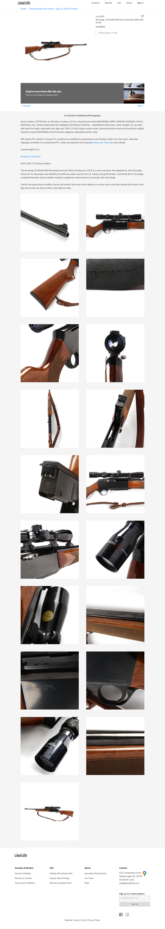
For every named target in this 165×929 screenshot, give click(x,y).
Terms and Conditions (25, 883)
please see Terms (101, 142)
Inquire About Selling (59, 878)
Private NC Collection (30, 156)
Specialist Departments (95, 873)
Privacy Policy (93, 920)
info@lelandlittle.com (129, 883)
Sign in (140, 3)
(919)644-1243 (126, 879)
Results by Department (61, 883)
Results (108, 3)
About (129, 3)
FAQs (86, 883)
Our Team (89, 878)
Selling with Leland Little (61, 873)
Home (23, 8)
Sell (119, 3)
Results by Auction (23, 878)
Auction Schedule (23, 873)
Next (141, 105)
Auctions (96, 3)
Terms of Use (79, 920)
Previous (26, 105)
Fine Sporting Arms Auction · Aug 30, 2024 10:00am (53, 8)
